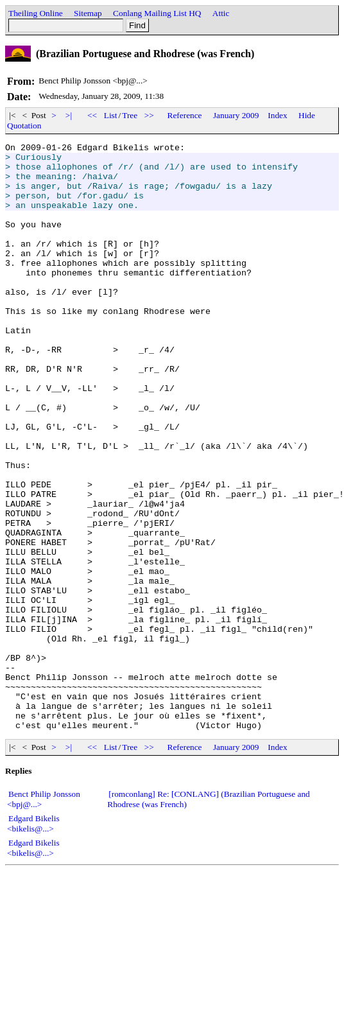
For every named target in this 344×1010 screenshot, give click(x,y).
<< (92, 115)
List (110, 115)
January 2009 (236, 115)
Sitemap (88, 13)
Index (277, 115)
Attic (221, 13)
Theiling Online (35, 13)
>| (69, 115)
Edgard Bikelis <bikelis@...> (33, 941)
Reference (185, 115)
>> (149, 115)
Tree (129, 115)
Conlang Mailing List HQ (157, 13)
